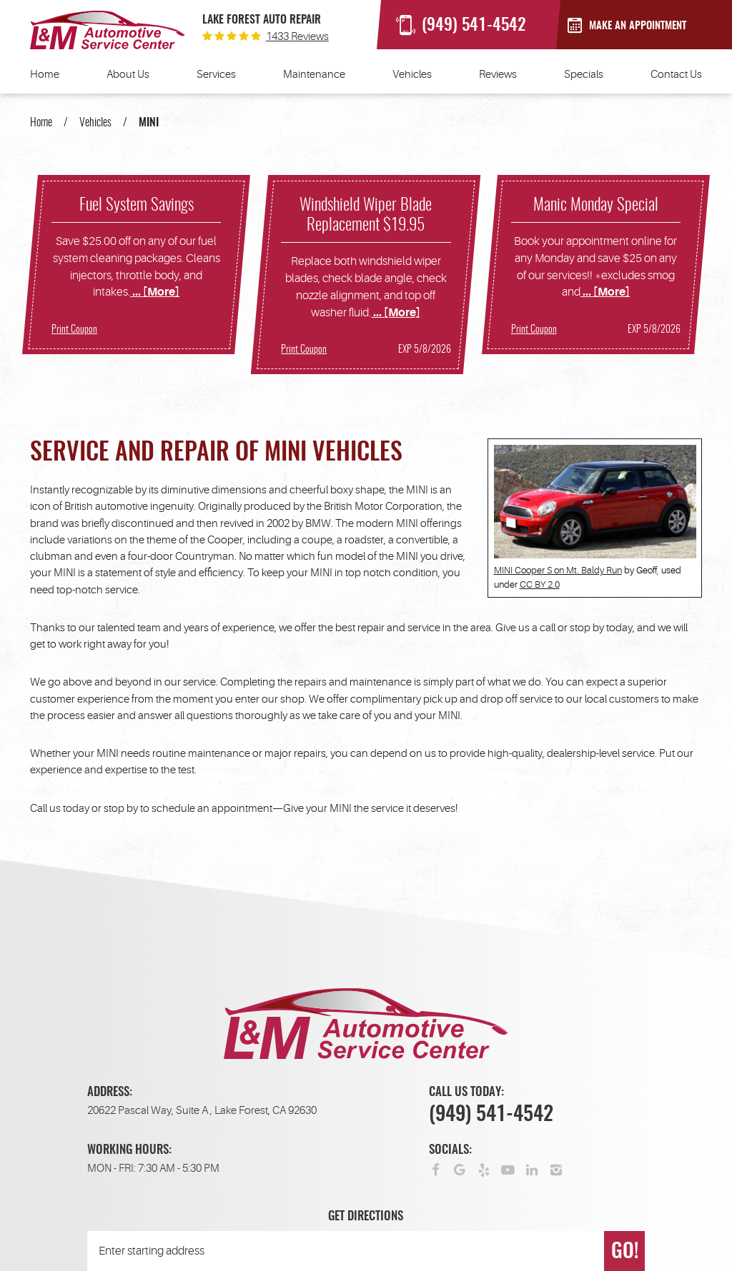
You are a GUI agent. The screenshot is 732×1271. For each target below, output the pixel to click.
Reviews (498, 75)
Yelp (483, 1169)
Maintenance (314, 75)
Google (460, 1169)
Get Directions (365, 1216)
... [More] (154, 292)
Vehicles (412, 75)
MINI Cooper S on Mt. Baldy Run (558, 570)
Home (44, 75)
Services (216, 75)
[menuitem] (44, 80)
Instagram (556, 1169)
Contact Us (676, 75)
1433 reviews (297, 36)
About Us (128, 75)
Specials (583, 75)
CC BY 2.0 (540, 584)
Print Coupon (74, 330)
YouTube (508, 1169)
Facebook (435, 1169)
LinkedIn (532, 1169)
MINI (149, 123)
